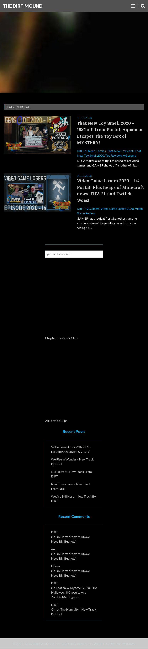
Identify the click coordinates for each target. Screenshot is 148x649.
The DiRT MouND (22, 6)
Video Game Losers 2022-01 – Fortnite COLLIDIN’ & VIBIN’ (71, 449)
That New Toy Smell (120, 151)
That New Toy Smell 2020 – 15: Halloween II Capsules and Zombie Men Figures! (74, 592)
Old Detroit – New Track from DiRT (71, 474)
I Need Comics (96, 151)
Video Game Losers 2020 (117, 208)
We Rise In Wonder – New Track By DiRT (72, 462)
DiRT (80, 151)
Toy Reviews (113, 155)
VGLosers (129, 155)
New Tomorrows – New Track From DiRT (71, 486)
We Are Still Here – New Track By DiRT (73, 499)
